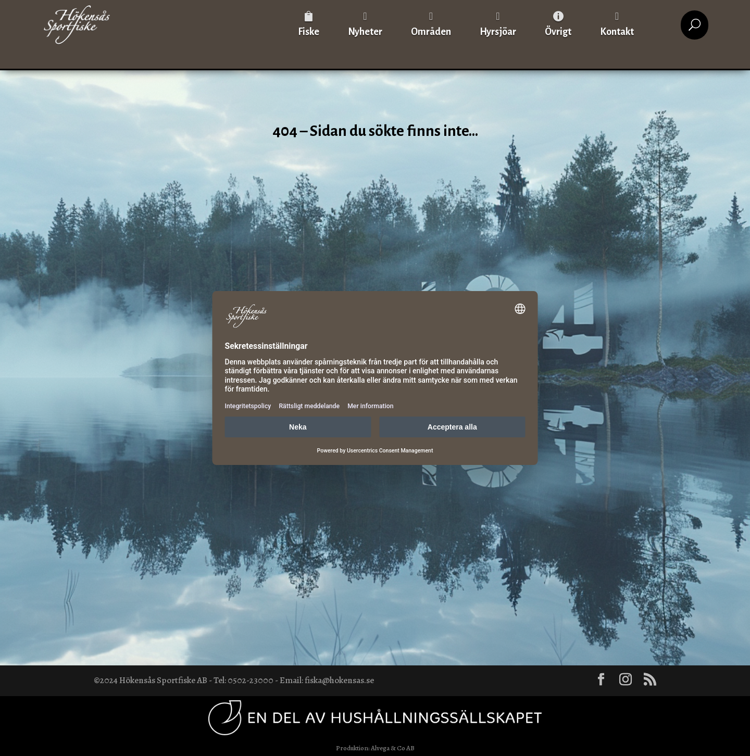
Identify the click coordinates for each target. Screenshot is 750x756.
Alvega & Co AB (393, 748)
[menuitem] (308, 24)
